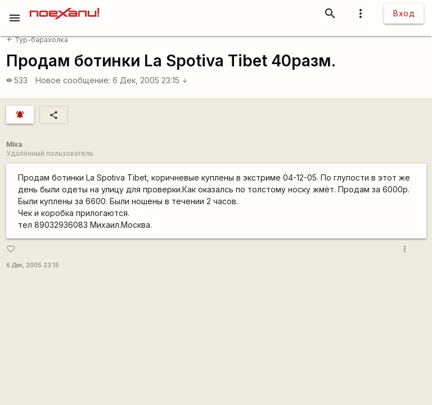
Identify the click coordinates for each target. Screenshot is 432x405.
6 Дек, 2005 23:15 (150, 80)
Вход (404, 13)
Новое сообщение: (72, 80)
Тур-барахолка (37, 39)
